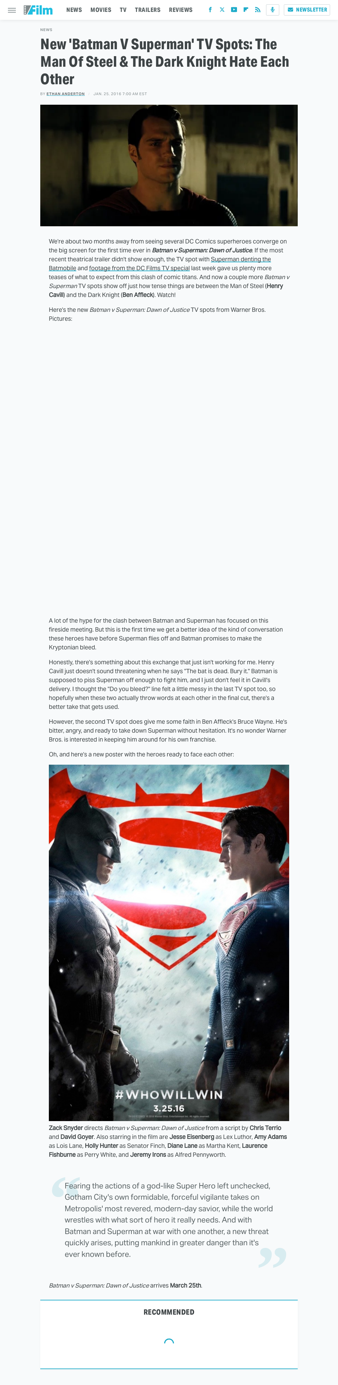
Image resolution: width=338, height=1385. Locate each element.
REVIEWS (181, 10)
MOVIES (100, 10)
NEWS (74, 10)
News (46, 30)
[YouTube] (234, 11)
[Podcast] (272, 10)
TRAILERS (147, 10)
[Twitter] (222, 11)
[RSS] (257, 11)
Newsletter (307, 9)
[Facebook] (210, 11)
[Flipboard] (246, 11)
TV (123, 10)
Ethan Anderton (66, 93)
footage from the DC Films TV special (139, 268)
